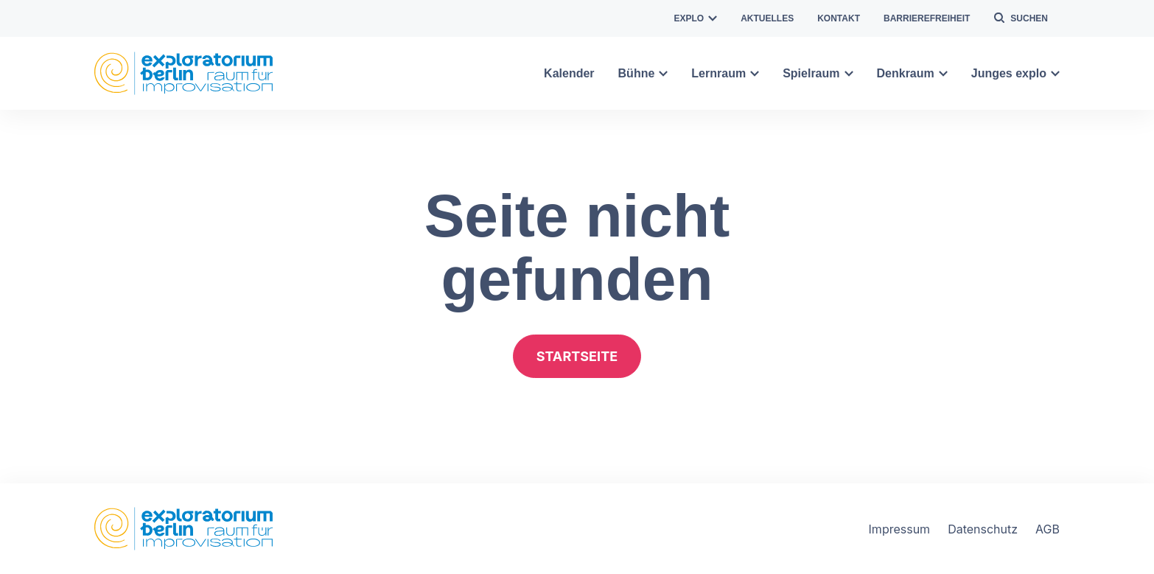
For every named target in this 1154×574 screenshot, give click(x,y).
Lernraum (725, 73)
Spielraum (818, 73)
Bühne (643, 73)
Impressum (900, 529)
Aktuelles (767, 18)
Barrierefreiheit (927, 18)
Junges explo (1015, 73)
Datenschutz (983, 529)
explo (696, 18)
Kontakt (838, 18)
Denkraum (912, 73)
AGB (1047, 529)
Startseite (577, 356)
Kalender (569, 73)
